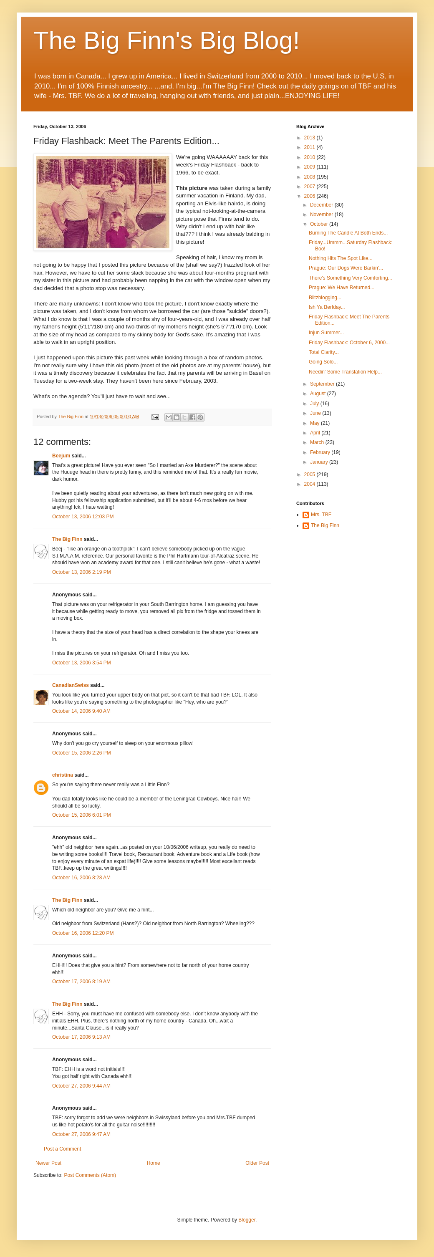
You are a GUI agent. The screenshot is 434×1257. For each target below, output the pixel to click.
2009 (310, 167)
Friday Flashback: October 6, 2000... (349, 343)
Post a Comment (62, 1149)
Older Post (257, 1163)
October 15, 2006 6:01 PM (81, 815)
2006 (310, 196)
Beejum (61, 456)
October (319, 224)
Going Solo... (323, 362)
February (320, 452)
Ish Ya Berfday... (327, 307)
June (316, 413)
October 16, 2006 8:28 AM (81, 878)
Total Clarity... (324, 352)
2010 (310, 157)
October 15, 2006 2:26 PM (81, 753)
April (315, 433)
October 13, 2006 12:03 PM (83, 517)
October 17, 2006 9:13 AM (81, 1037)
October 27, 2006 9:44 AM (81, 1086)
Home (153, 1163)
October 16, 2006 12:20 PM (83, 933)
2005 (310, 474)
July (315, 403)
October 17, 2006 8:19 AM (81, 981)
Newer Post (48, 1163)
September (323, 384)
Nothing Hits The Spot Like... (341, 258)
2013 (310, 138)
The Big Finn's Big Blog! (166, 40)
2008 (310, 177)
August (318, 393)
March (318, 442)
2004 (310, 484)
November (322, 214)
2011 (310, 147)
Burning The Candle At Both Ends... (348, 233)
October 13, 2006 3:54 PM (81, 663)
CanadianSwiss (70, 685)
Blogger (246, 1220)
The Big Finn (67, 539)
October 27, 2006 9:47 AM (81, 1134)
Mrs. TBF (321, 514)
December (322, 205)
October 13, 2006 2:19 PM (81, 572)
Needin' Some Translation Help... (345, 372)
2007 (310, 186)
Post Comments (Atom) (90, 1175)
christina (62, 775)
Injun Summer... (326, 333)
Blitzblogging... (325, 297)
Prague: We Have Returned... (341, 287)
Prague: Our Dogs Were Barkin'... (346, 268)
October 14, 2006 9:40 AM (81, 711)
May (315, 423)
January (319, 462)
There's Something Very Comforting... (350, 278)
